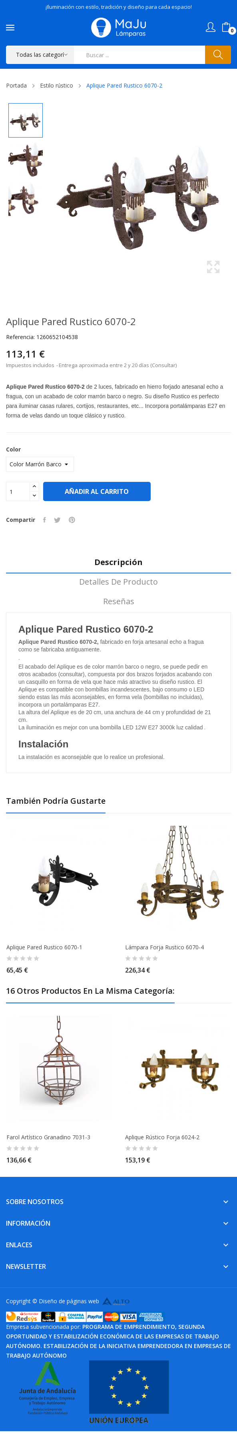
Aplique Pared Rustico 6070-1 (44, 947)
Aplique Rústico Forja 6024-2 (162, 1137)
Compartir (44, 520)
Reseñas (118, 602)
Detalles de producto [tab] (118, 582)
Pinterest (72, 520)
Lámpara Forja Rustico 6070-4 (164, 947)
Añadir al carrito (97, 491)
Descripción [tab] (118, 562)
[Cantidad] (18, 491)
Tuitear (57, 520)
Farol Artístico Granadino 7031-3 (48, 1137)
